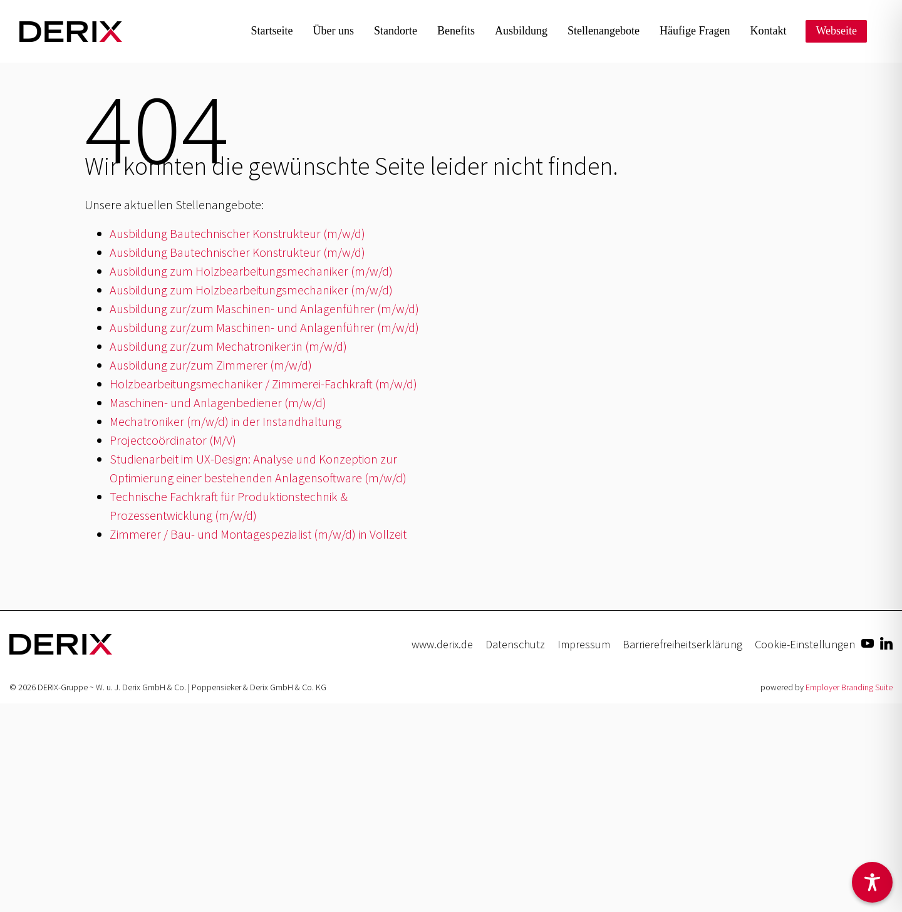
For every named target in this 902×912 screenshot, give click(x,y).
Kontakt (768, 30)
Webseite (836, 30)
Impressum (583, 644)
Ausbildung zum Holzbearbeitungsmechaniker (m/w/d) (251, 271)
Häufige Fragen (695, 30)
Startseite (272, 30)
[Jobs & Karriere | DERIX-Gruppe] (70, 31)
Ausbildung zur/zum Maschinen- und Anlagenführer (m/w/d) (264, 308)
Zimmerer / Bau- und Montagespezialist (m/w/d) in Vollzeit (258, 534)
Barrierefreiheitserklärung (682, 644)
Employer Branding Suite (849, 687)
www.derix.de (442, 644)
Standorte (395, 30)
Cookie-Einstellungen (805, 644)
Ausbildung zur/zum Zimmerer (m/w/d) (211, 365)
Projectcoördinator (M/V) (173, 440)
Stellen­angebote (604, 30)
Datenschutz (515, 644)
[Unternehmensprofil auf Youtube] (867, 642)
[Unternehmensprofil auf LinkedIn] (886, 642)
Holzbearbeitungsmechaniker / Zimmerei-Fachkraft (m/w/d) (263, 383)
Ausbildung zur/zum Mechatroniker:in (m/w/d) (228, 346)
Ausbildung (521, 30)
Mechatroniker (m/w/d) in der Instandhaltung (225, 421)
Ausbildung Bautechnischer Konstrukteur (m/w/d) (237, 233)
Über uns (334, 30)
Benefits (456, 30)
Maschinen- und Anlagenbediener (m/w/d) (218, 402)
